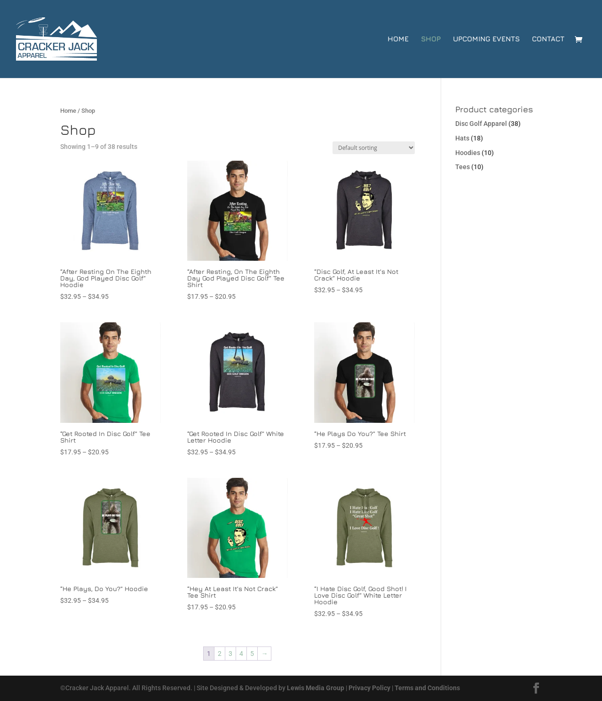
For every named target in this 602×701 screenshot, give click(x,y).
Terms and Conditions (427, 688)
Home (398, 39)
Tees (462, 167)
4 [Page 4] (241, 653)
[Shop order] (374, 147)
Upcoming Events (486, 39)
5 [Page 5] (252, 653)
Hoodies (467, 152)
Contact (548, 39)
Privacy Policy (369, 688)
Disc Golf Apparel (481, 123)
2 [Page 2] (220, 653)
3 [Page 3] (230, 653)
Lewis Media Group (315, 688)
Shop (431, 39)
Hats (462, 138)
